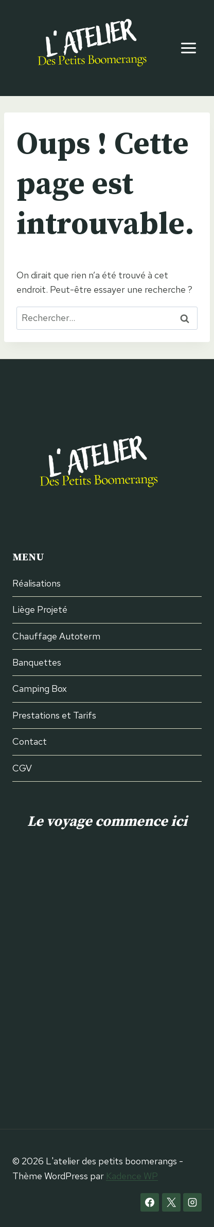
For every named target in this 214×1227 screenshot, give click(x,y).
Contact (29, 741)
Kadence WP (132, 1176)
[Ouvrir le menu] (188, 48)
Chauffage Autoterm (56, 636)
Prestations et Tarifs (54, 715)
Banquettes (36, 662)
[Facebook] (149, 1202)
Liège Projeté (39, 609)
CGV (22, 768)
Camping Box (39, 688)
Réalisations (36, 583)
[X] (171, 1202)
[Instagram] (192, 1202)
